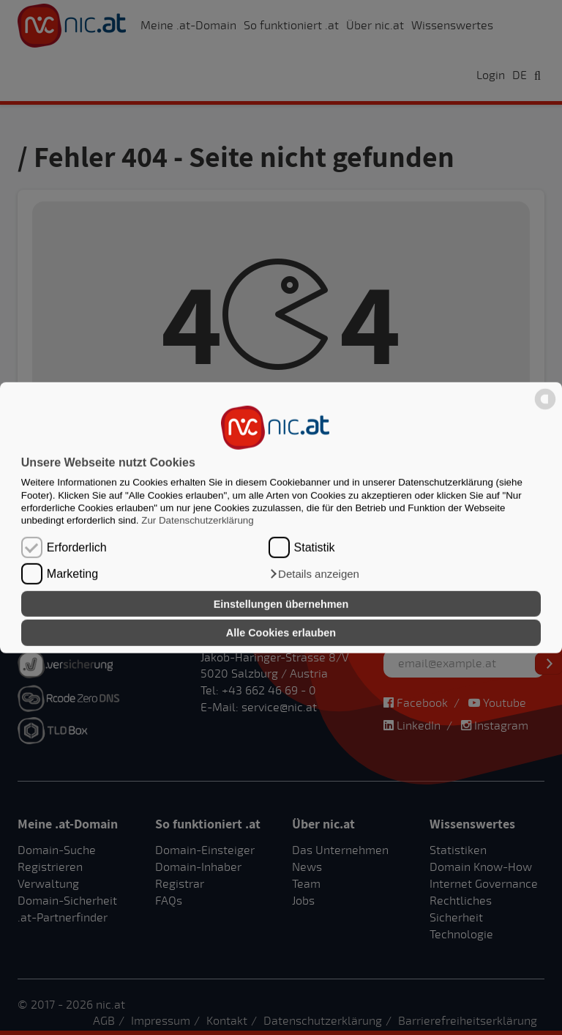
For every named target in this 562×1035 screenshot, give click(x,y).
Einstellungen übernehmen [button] (281, 603)
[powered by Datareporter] (545, 408)
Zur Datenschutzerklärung (197, 520)
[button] (314, 574)
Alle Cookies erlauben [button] (281, 633)
